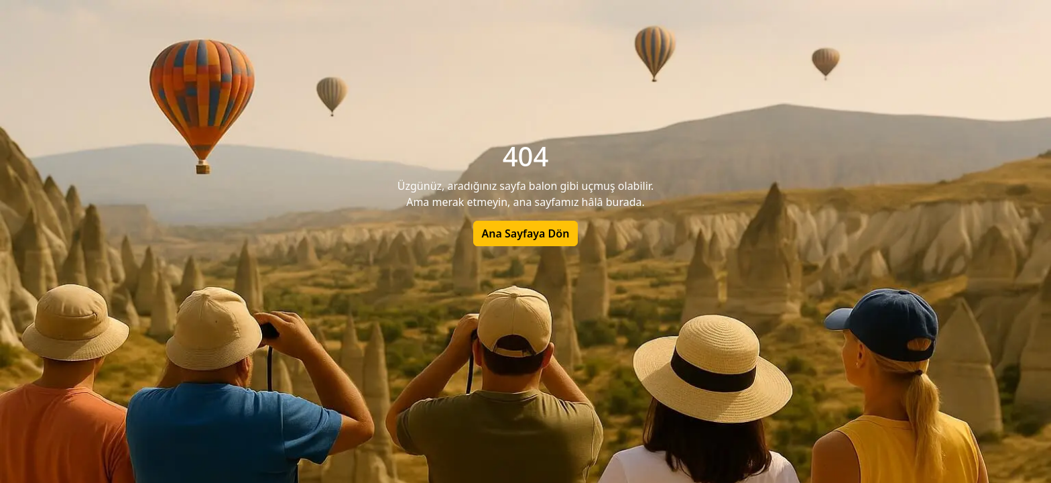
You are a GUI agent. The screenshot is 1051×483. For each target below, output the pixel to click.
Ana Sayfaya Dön (526, 233)
